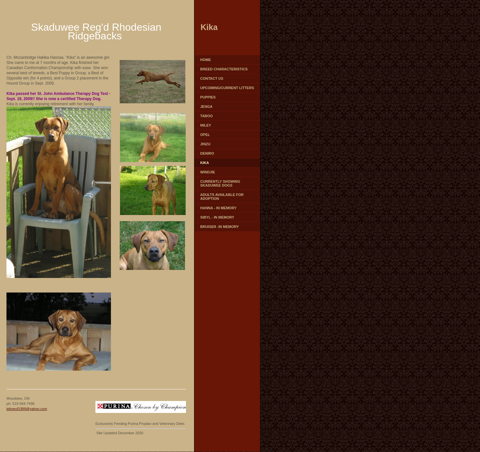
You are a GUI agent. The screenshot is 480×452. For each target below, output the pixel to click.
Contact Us (211, 78)
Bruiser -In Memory (219, 227)
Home (205, 60)
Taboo (206, 116)
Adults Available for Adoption (222, 196)
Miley (205, 125)
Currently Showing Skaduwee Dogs (220, 183)
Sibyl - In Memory (217, 217)
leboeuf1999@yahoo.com (26, 409)
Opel (205, 135)
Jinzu (205, 144)
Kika (204, 163)
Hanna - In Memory (218, 208)
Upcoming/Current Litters (227, 88)
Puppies (208, 97)
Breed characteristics (224, 69)
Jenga (206, 106)
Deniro (207, 153)
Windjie (207, 172)
